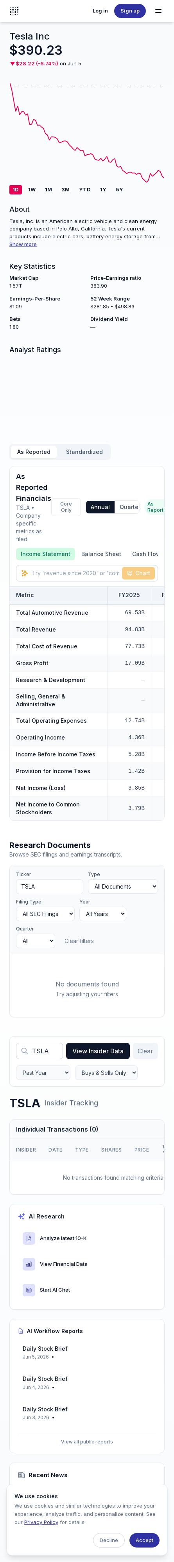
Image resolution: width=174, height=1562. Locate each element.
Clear (145, 1051)
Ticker (23, 874)
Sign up (130, 10)
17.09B (135, 663)
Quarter (25, 929)
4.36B (136, 737)
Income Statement (45, 554)
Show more (23, 244)
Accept (144, 1540)
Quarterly (132, 507)
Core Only (66, 507)
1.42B (136, 771)
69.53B (135, 613)
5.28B (136, 754)
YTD (85, 189)
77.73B (135, 646)
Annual (100, 507)
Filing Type (28, 902)
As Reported (33, 451)
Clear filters (79, 941)
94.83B (135, 629)
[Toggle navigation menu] (158, 11)
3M (65, 189)
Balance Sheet (101, 554)
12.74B (135, 721)
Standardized (84, 451)
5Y (119, 189)
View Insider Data (98, 1051)
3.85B (136, 788)
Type (94, 874)
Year (84, 902)
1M (48, 189)
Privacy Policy (41, 1522)
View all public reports (87, 1442)
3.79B (136, 808)
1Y (103, 189)
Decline (109, 1540)
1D (16, 189)
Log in (100, 10)
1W (32, 189)
